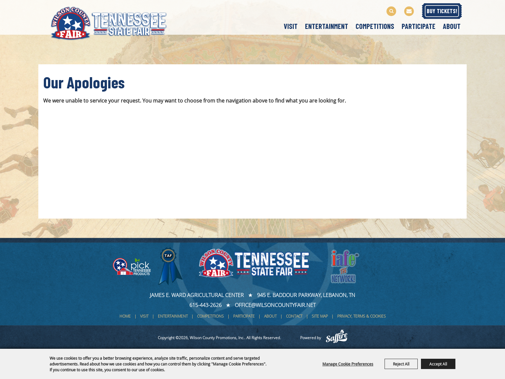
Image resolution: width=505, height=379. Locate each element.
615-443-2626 (205, 305)
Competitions (375, 26)
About (452, 26)
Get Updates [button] (409, 11)
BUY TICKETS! (442, 10)
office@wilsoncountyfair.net (275, 305)
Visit (291, 26)
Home (125, 316)
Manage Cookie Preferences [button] (347, 363)
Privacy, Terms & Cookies (361, 316)
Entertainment (326, 26)
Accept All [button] (438, 363)
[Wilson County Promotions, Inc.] (115, 22)
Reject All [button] (401, 363)
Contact (294, 316)
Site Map (320, 316)
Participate (418, 26)
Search (391, 11)
